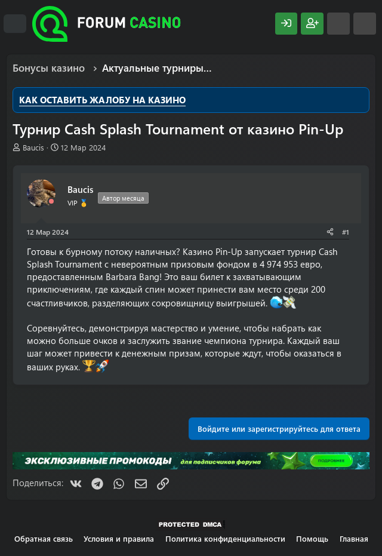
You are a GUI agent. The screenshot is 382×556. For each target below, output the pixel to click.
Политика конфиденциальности (225, 538)
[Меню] (15, 23)
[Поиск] (364, 24)
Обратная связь (43, 538)
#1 (345, 231)
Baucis (33, 147)
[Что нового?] (338, 24)
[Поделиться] (330, 232)
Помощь (312, 538)
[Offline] (51, 201)
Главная (354, 538)
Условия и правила (119, 538)
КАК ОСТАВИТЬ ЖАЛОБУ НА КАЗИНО (102, 100)
